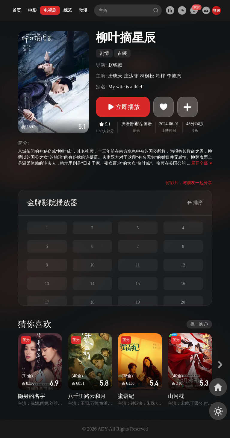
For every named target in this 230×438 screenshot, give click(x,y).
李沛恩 (174, 75)
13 (47, 283)
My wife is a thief (125, 86)
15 (138, 283)
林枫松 (147, 75)
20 (183, 302)
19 (138, 302)
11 (138, 265)
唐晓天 (115, 75)
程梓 (160, 75)
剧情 (104, 53)
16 (183, 283)
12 (183, 265)
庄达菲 (131, 75)
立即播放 (123, 107)
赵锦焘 (115, 65)
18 (92, 302)
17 (47, 302)
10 (92, 265)
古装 (122, 53)
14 (92, 283)
